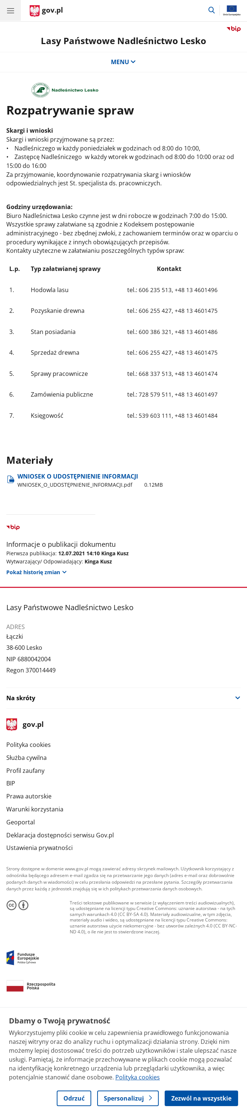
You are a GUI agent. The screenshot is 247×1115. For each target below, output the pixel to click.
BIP (10, 783)
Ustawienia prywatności (39, 848)
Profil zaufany (25, 771)
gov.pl (24, 724)
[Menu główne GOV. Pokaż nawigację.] (10, 10)
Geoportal (20, 822)
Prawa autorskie (29, 796)
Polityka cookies (28, 745)
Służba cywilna (26, 758)
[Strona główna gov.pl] (46, 11)
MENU (123, 62)
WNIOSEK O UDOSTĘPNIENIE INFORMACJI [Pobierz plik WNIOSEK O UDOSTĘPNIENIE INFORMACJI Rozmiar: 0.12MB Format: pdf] (90, 480)
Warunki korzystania (34, 809)
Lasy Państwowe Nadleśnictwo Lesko (123, 41)
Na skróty (20, 698)
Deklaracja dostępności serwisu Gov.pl (60, 835)
